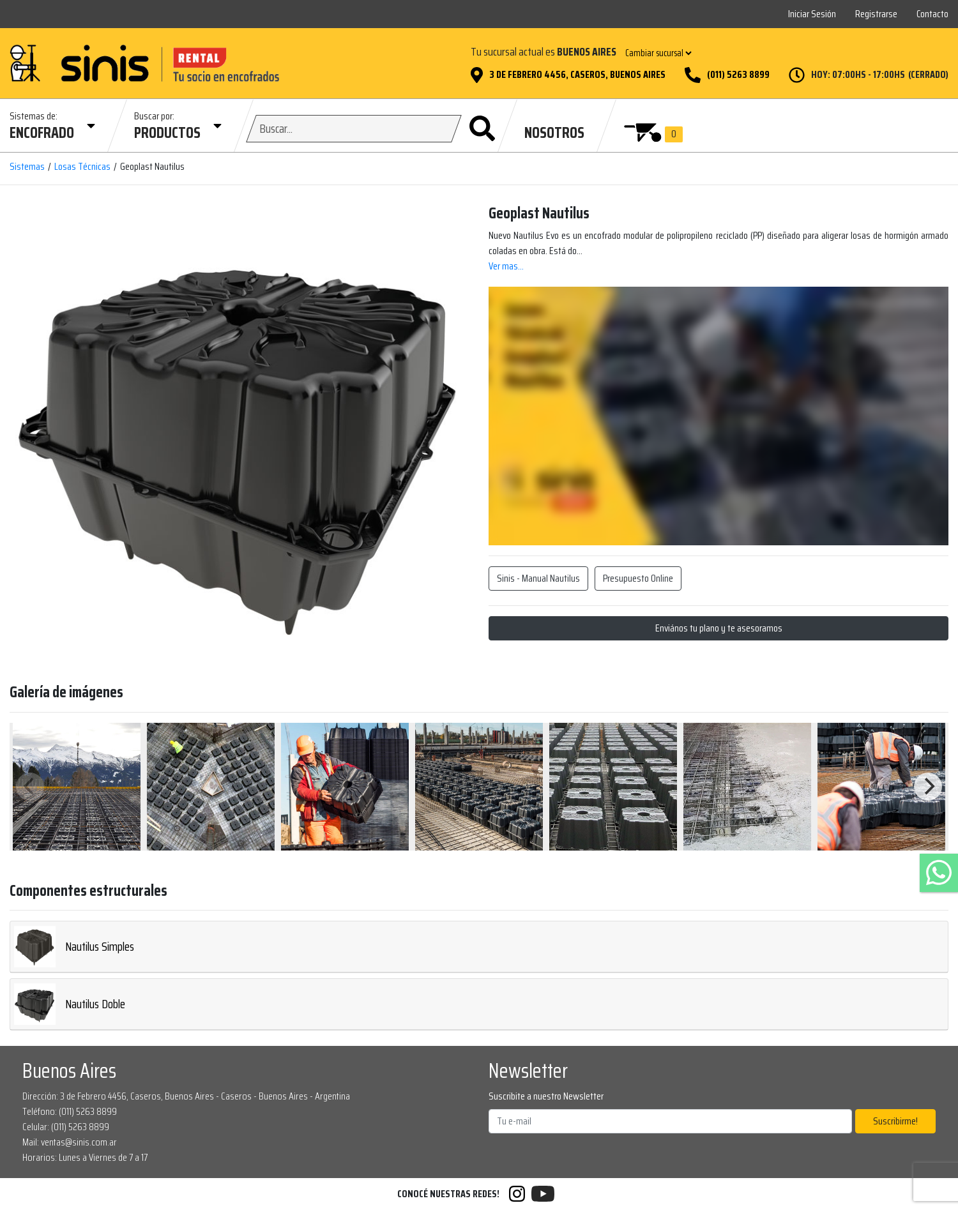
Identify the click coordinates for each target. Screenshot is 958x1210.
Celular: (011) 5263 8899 (65, 1127)
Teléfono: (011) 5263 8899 (69, 1111)
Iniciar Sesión (812, 14)
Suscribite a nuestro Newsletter (546, 1096)
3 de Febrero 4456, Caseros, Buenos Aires (577, 74)
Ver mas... (506, 266)
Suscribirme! (895, 1121)
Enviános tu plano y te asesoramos (718, 628)
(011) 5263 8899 (738, 74)
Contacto (932, 14)
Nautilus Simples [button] (74, 946)
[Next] (928, 787)
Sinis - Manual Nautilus (538, 578)
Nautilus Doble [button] (69, 1004)
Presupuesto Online (638, 578)
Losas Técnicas (82, 166)
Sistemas (27, 166)
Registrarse (876, 14)
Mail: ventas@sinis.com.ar (69, 1142)
